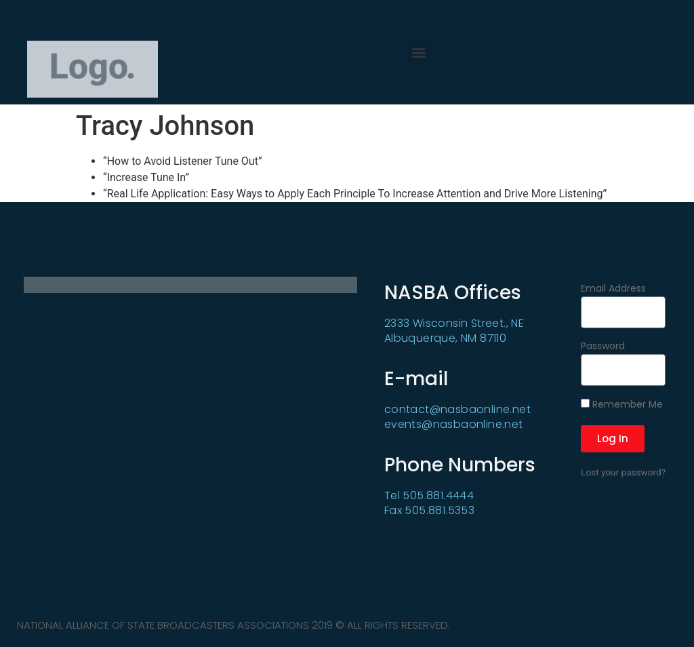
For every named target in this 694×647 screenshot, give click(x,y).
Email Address (613, 289)
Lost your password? (623, 472)
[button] (419, 52)
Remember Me (622, 405)
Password (603, 347)
